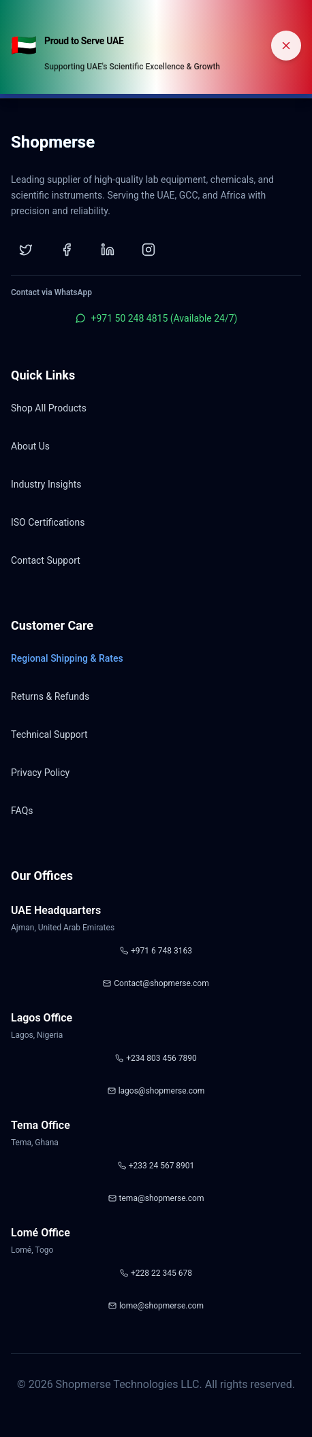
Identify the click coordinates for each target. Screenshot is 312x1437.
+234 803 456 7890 (155, 1058)
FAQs (22, 810)
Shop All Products (49, 408)
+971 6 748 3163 (156, 951)
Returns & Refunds (50, 696)
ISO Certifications (47, 522)
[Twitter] (26, 250)
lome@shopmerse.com (156, 1306)
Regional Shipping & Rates (67, 658)
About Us (30, 446)
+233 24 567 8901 (156, 1165)
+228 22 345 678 (156, 1273)
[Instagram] (148, 250)
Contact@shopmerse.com (155, 983)
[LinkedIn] (108, 250)
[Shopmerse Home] (53, 146)
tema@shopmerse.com (156, 1198)
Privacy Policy (40, 772)
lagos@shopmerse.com (156, 1091)
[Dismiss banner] (286, 46)
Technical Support (49, 734)
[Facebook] (67, 250)
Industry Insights (46, 484)
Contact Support (45, 560)
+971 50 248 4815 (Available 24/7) (156, 318)
